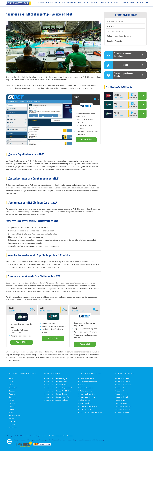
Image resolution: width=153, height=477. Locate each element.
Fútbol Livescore (86, 391)
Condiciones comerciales (57, 436)
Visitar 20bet (21, 342)
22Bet (11, 382)
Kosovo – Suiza (113, 26)
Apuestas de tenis (121, 397)
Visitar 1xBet (86, 140)
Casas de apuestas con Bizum (55, 394)
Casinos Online (85, 403)
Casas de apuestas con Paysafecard (58, 388)
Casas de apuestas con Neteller (56, 385)
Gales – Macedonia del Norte (119, 36)
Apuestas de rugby (122, 412)
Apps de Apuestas (86, 388)
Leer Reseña (118, 97)
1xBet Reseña (80, 101)
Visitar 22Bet (53, 338)
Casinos (124, 3)
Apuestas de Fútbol (122, 379)
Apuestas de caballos (123, 385)
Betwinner (13, 427)
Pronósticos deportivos (88, 382)
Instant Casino (14, 415)
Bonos (62, 3)
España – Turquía (114, 41)
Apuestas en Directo (87, 397)
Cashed (12, 424)
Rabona (12, 394)
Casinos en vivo (85, 409)
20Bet (11, 385)
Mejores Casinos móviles (89, 406)
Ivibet (11, 412)
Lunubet (12, 409)
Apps (116, 3)
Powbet (12, 400)
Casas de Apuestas (47, 3)
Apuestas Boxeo (121, 388)
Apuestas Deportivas (77, 3)
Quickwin (12, 397)
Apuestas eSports (121, 394)
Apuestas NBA (120, 400)
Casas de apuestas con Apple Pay (57, 397)
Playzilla (12, 403)
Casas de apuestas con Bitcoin (55, 382)
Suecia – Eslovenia (115, 21)
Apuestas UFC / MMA (123, 406)
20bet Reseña (15, 311)
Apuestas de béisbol (122, 409)
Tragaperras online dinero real (91, 412)
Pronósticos (105, 3)
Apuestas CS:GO (121, 403)
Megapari (12, 406)
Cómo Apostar (85, 400)
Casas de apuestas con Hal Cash (56, 400)
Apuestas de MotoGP (123, 382)
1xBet (11, 379)
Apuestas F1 (119, 391)
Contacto (70, 436)
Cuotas (93, 3)
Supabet (12, 391)
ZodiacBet (13, 388)
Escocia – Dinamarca (116, 31)
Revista (139, 3)
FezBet (11, 418)
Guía (132, 3)
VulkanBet (13, 421)
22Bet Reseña (46, 311)
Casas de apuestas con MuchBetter (57, 391)
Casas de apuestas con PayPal (55, 379)
